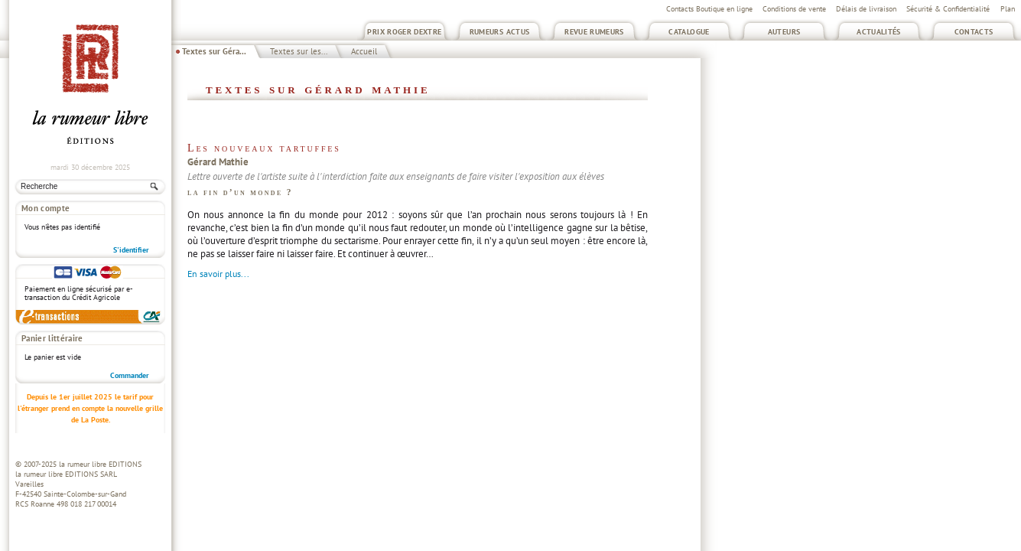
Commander (129, 375)
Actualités (879, 32)
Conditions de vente (794, 9)
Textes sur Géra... (214, 51)
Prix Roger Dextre (404, 32)
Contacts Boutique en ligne (709, 9)
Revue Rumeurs (594, 32)
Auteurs (784, 32)
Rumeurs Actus (500, 32)
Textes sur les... (298, 51)
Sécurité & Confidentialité (948, 9)
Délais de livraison (866, 9)
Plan (1007, 9)
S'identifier (131, 250)
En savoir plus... (218, 273)
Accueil (364, 51)
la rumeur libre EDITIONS (100, 464)
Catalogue (688, 32)
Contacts (973, 32)
